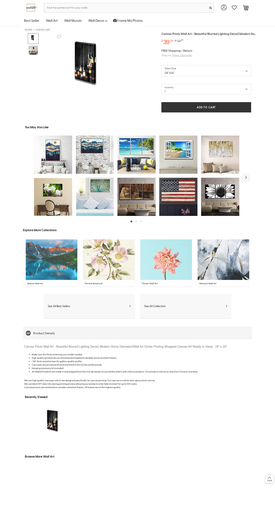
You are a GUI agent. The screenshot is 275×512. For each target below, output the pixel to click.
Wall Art (52, 20)
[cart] (245, 8)
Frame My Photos (128, 20)
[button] (246, 177)
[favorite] (234, 7)
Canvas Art (43, 29)
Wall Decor (98, 20)
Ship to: (176, 55)
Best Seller (31, 20)
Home (28, 29)
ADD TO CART (206, 107)
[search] (210, 8)
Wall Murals (73, 20)
